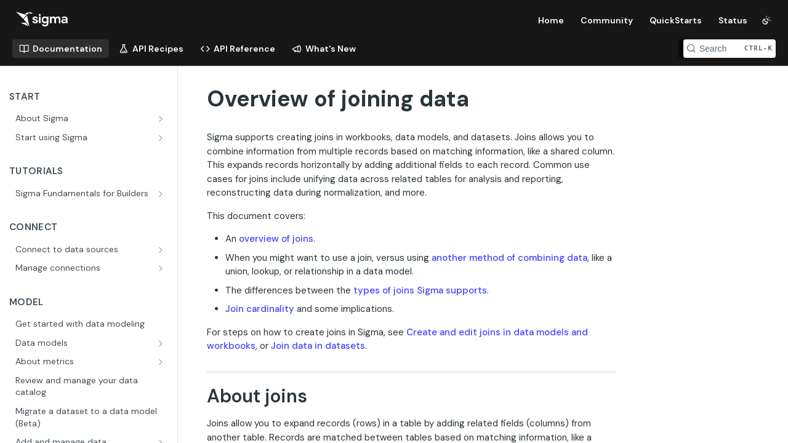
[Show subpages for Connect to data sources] (162, 250)
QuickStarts (675, 20)
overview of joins (276, 239)
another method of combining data (509, 258)
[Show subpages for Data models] (162, 343)
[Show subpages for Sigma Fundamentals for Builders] (162, 194)
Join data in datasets (318, 346)
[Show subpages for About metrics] (162, 362)
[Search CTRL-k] (729, 48)
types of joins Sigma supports (420, 290)
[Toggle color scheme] (766, 20)
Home (551, 20)
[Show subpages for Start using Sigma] (162, 138)
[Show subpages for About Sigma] (162, 119)
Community (607, 20)
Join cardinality (259, 309)
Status (732, 20)
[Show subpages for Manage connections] (162, 268)
